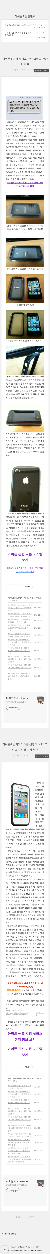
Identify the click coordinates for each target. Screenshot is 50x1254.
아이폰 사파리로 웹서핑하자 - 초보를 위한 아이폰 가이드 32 (19, 650)
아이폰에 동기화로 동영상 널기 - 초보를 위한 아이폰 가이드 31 (20, 667)
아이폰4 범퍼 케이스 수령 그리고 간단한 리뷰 (24, 25)
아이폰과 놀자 (29, 598)
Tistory (22, 1247)
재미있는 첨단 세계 (15, 598)
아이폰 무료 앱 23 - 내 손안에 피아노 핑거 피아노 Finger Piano (19, 607)
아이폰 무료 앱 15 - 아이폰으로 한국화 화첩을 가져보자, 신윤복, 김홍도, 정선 (20, 1150)
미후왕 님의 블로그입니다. (17, 702)
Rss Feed (10, 1250)
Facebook (26, 1250)
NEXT (31, 1216)
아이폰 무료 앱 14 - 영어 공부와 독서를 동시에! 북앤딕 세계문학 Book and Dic (19, 1159)
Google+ (40, 1250)
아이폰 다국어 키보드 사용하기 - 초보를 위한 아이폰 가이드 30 (20, 1128)
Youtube (33, 1250)
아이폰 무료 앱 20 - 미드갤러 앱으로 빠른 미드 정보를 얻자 (19, 628)
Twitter (19, 1250)
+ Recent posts (9, 1234)
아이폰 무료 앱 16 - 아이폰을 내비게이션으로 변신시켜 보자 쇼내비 (19, 1142)
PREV (18, 1216)
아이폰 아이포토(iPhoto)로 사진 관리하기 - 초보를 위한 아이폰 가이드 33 (19, 642)
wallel (37, 1247)
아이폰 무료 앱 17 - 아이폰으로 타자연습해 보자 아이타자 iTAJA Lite (20, 659)
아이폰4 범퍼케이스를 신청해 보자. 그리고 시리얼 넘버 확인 (24, 34)
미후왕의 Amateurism (17, 698)
